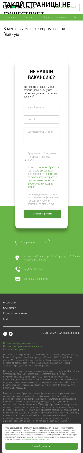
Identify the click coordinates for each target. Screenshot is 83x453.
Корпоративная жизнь (55, 17)
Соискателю (29, 17)
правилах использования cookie (36, 439)
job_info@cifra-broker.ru (31, 279)
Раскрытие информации (14, 350)
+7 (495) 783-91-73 (29, 269)
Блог (76, 17)
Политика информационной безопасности (23, 346)
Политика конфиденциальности (18, 343)
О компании (10, 17)
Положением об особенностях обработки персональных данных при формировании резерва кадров (43, 180)
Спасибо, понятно (41, 446)
